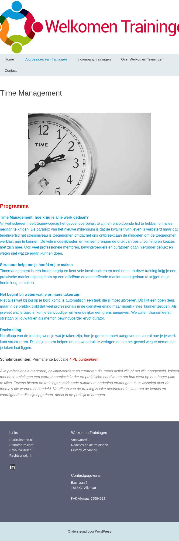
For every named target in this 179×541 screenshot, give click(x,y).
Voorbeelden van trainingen (45, 59)
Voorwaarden (80, 440)
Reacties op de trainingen (89, 445)
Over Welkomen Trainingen (142, 59)
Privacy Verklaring (84, 450)
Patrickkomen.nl (21, 440)
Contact (11, 70)
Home (9, 59)
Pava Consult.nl (20, 450)
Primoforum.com (21, 445)
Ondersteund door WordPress (89, 531)
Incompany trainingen (94, 59)
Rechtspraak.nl (20, 455)
